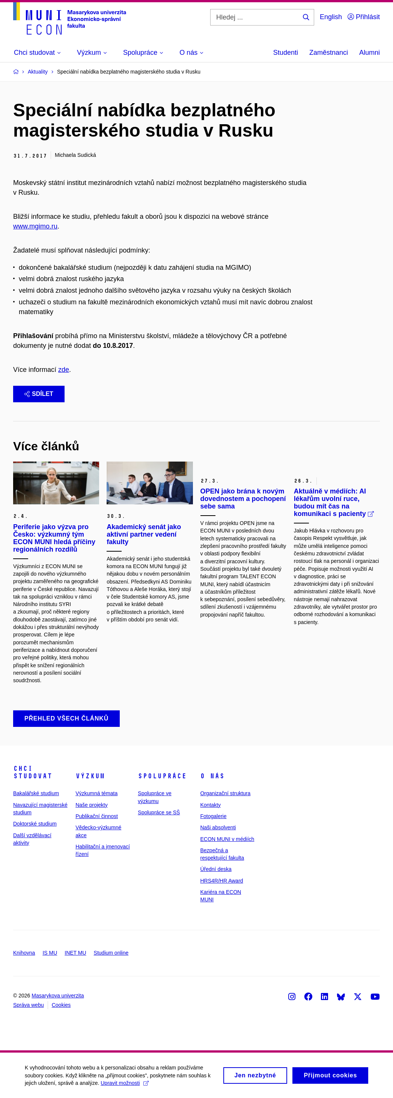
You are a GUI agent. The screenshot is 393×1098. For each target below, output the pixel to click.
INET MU (75, 953)
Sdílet (38, 394)
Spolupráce (162, 776)
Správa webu (28, 1005)
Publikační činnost (96, 816)
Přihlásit (364, 17)
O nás (212, 776)
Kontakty (210, 805)
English (331, 17)
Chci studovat (32, 772)
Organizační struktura (225, 793)
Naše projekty (91, 805)
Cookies (61, 1005)
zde (63, 369)
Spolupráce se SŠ (159, 812)
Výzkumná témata (96, 793)
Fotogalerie (213, 816)
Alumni (369, 52)
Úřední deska (215, 869)
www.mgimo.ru (35, 226)
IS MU (49, 953)
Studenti (285, 52)
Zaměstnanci (328, 52)
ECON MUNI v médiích (227, 839)
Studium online (111, 953)
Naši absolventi (218, 827)
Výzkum (90, 776)
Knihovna (24, 953)
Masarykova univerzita (58, 996)
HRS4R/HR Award (221, 881)
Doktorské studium (35, 824)
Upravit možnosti (126, 1085)
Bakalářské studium (36, 793)
